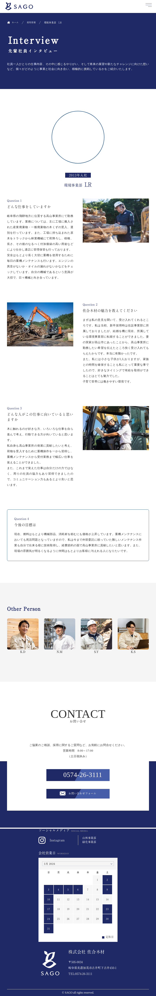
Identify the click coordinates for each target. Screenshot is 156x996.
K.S (133, 635)
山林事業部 (89, 838)
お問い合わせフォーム (82, 794)
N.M (60, 635)
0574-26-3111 (82, 775)
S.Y (96, 635)
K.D (23, 635)
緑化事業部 (89, 842)
